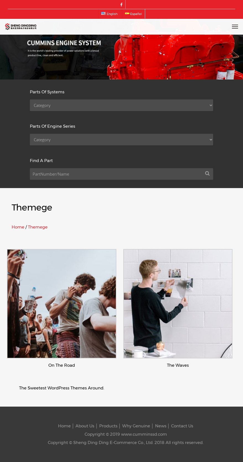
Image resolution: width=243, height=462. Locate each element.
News (160, 425)
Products (108, 425)
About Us (84, 425)
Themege (38, 227)
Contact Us (182, 425)
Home (18, 227)
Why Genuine (136, 425)
